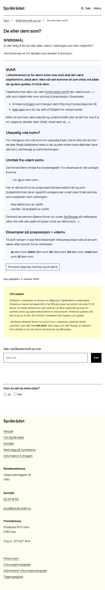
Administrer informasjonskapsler (25, 571)
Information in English (18, 456)
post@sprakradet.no (17, 508)
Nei (19, 394)
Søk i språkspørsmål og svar (22, 349)
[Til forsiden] (15, 8)
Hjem (6, 20)
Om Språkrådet (14, 437)
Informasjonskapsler (17, 564)
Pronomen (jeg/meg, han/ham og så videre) (32, 266)
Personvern (11, 558)
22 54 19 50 (11, 499)
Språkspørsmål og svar (28, 20)
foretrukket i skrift (57, 92)
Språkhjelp (71, 217)
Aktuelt (8, 431)
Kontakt (9, 443)
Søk (86, 8)
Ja (8, 394)
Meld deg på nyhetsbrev (20, 450)
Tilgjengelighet (13, 577)
